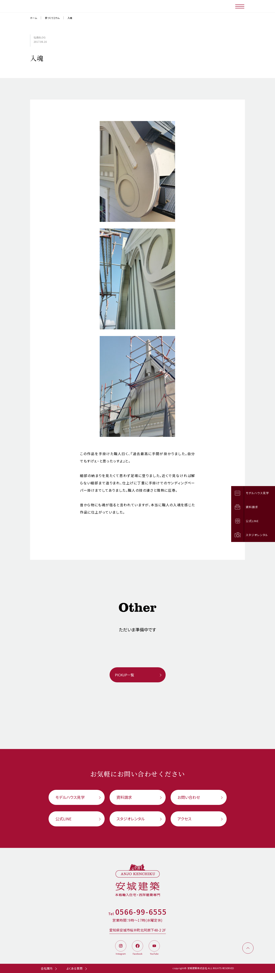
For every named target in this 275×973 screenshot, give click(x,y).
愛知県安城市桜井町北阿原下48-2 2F (137, 930)
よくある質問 (74, 968)
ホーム (33, 18)
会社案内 (47, 968)
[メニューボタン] (240, 6)
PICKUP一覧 (124, 674)
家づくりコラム (52, 18)
